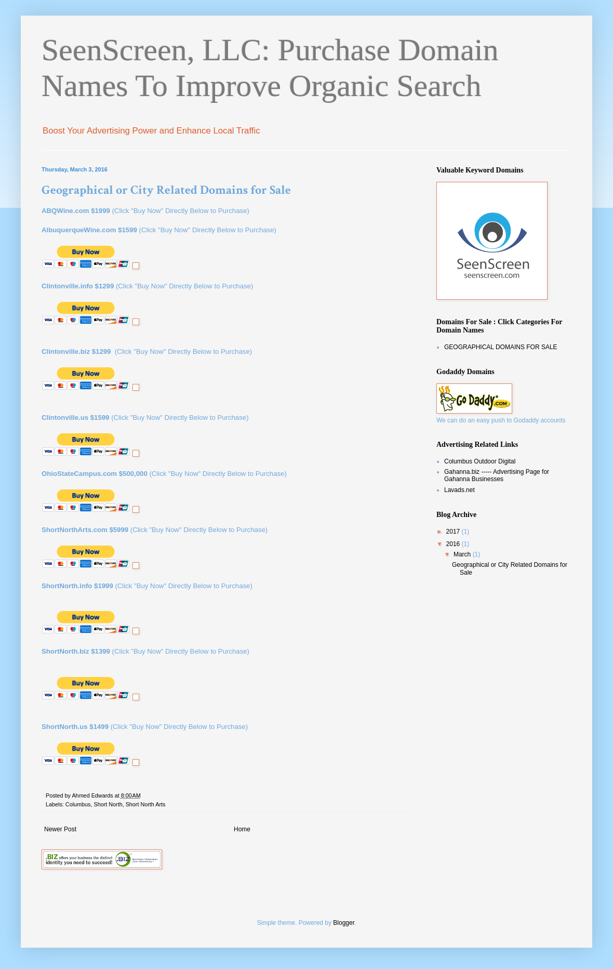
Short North (108, 804)
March (463, 554)
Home (242, 829)
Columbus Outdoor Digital (479, 461)
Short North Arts (146, 804)
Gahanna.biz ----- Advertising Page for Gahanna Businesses (496, 475)
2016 (454, 544)
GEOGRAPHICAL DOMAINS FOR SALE (500, 347)
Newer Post (60, 829)
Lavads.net (459, 490)
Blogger (343, 922)
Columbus (78, 804)
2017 (454, 531)
